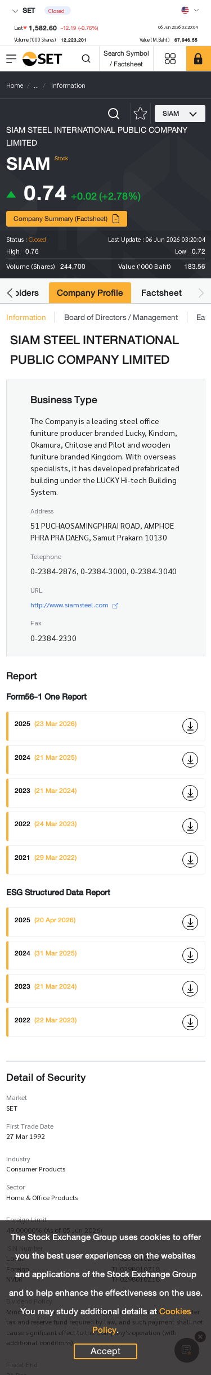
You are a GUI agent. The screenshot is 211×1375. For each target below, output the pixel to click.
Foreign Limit (26, 1219)
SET (23, 10)
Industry (18, 1158)
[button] (10, 293)
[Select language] (190, 10)
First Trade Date (29, 1125)
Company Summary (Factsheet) (67, 218)
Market (16, 1097)
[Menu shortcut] (170, 58)
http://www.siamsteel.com (74, 604)
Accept (105, 1351)
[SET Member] (198, 58)
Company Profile (90, 292)
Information (26, 317)
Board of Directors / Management (121, 317)
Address (41, 510)
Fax (36, 622)
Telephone (45, 556)
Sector (15, 1186)
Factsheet (161, 292)
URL (36, 589)
